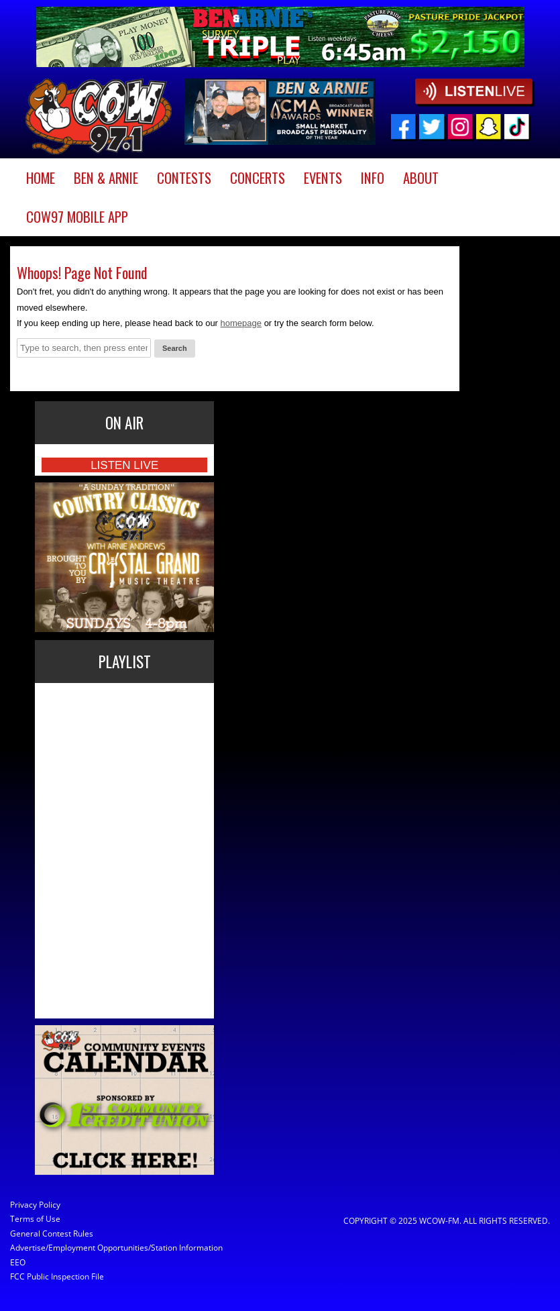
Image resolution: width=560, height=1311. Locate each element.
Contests (184, 178)
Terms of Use (35, 1218)
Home (40, 178)
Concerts (257, 178)
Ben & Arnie (106, 178)
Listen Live (124, 465)
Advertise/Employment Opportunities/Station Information (75, 1247)
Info (372, 178)
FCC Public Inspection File (57, 1276)
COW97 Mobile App (77, 217)
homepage (241, 323)
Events (323, 178)
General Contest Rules (51, 1233)
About (421, 178)
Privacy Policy (35, 1204)
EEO (17, 1262)
